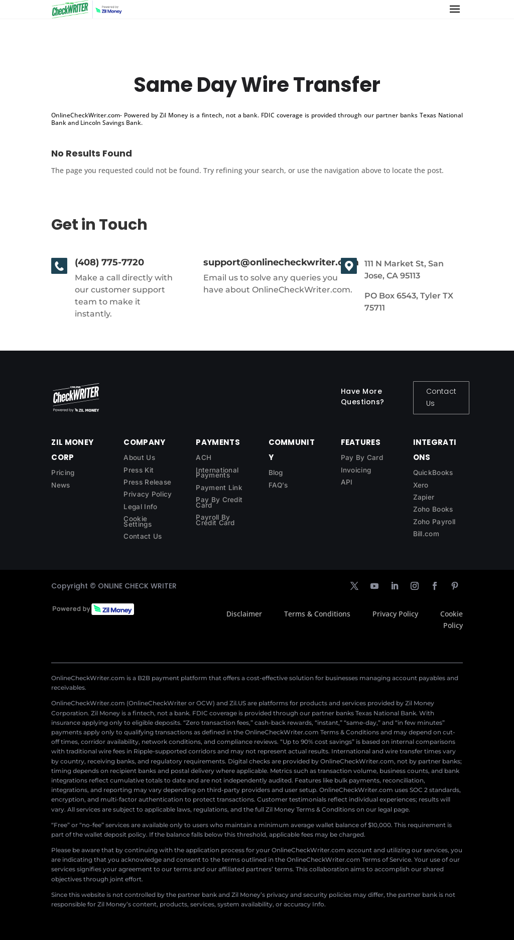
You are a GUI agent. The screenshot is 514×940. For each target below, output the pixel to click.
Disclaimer (244, 613)
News (60, 485)
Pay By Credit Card (219, 502)
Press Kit (138, 470)
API (347, 482)
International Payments (217, 473)
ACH (203, 457)
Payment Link (219, 488)
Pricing (62, 472)
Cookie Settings (137, 521)
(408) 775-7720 (109, 262)
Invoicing (356, 470)
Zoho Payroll (434, 522)
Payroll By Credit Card (215, 520)
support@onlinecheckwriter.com (281, 262)
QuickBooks (433, 472)
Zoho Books (433, 509)
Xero (421, 485)
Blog (276, 472)
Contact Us (441, 397)
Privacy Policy (147, 494)
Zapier (424, 497)
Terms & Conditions (317, 613)
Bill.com (426, 534)
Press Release (147, 482)
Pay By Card (362, 457)
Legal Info (140, 507)
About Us (139, 457)
